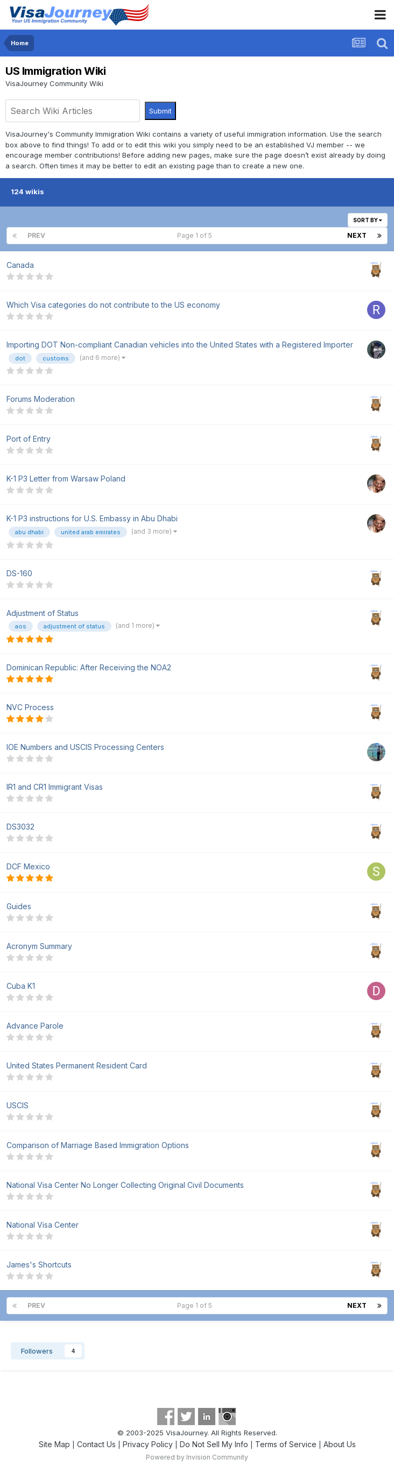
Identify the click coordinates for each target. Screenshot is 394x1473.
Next (357, 235)
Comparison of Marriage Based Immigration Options (97, 1145)
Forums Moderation (40, 398)
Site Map (54, 1444)
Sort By (367, 220)
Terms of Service (285, 1444)
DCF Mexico (28, 866)
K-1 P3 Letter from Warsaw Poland (65, 478)
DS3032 (20, 826)
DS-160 (19, 573)
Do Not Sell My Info (214, 1444)
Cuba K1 (20, 985)
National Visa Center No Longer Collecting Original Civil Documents (125, 1184)
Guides (18, 906)
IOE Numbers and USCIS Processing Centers (85, 747)
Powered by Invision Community (197, 1457)
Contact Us (96, 1444)
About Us (339, 1444)
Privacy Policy (148, 1444)
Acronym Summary (39, 946)
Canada (20, 265)
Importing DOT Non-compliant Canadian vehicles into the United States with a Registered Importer (179, 344)
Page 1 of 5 (196, 235)
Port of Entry (28, 438)
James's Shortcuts (39, 1264)
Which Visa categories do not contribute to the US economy (113, 304)
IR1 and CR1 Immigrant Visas (54, 786)
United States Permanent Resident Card (76, 1065)
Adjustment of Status (42, 613)
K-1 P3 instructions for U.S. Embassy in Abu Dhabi (92, 518)
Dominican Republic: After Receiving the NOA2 (88, 667)
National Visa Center (42, 1224)
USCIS (17, 1105)
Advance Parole (35, 1025)
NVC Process (30, 707)
